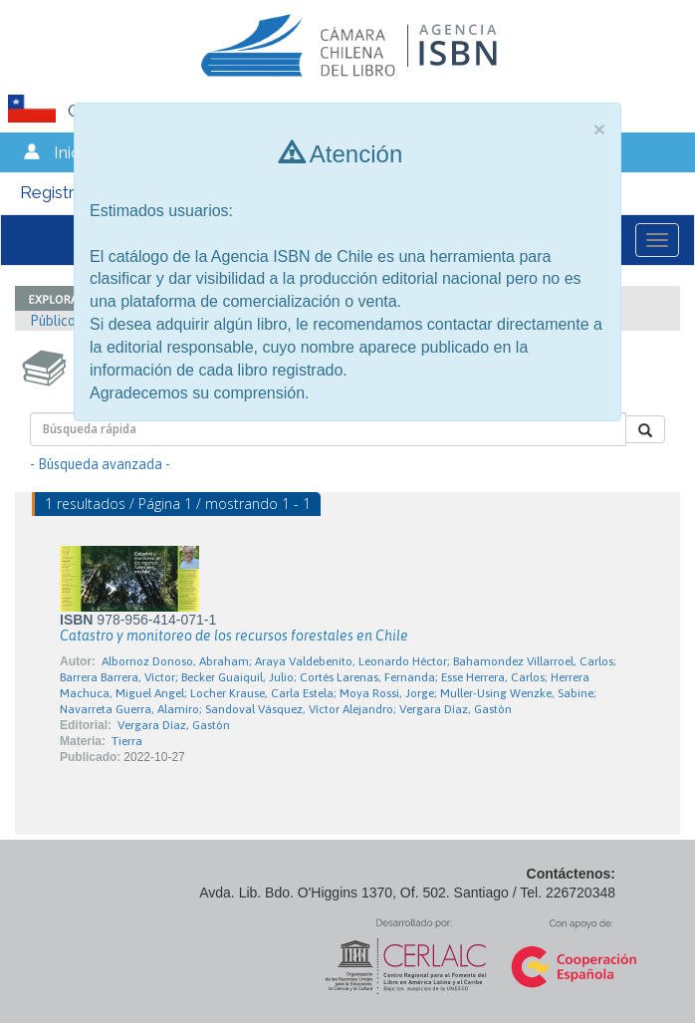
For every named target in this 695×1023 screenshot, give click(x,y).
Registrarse (64, 192)
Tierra (127, 741)
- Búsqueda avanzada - (100, 464)
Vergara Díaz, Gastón (173, 725)
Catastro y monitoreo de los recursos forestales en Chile (234, 635)
